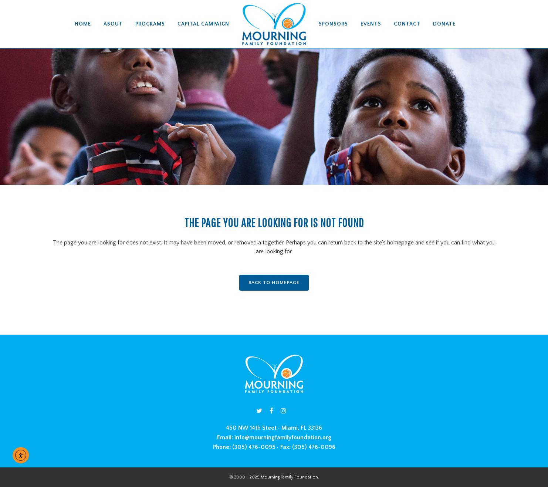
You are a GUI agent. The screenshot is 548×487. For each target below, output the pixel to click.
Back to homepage (274, 282)
